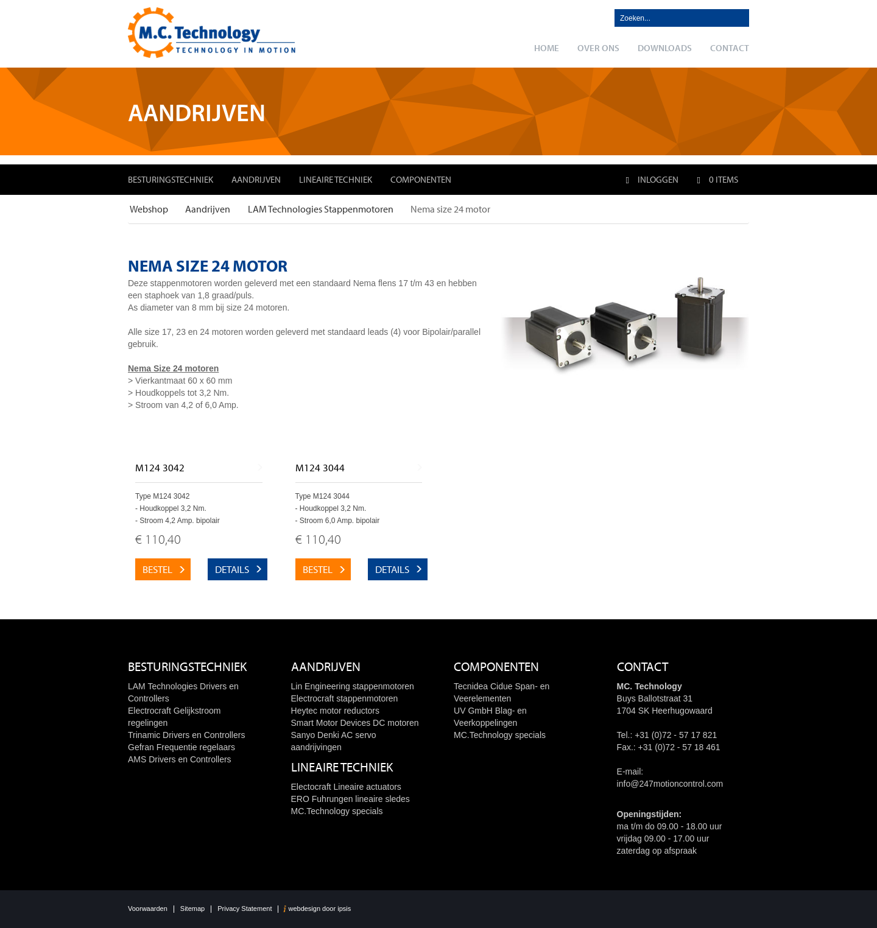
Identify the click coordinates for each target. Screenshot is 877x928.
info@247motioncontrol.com (670, 784)
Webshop (149, 209)
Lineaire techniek (335, 179)
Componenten (420, 179)
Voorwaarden (147, 908)
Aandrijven (256, 179)
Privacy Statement (244, 908)
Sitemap (192, 908)
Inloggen (651, 179)
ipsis (344, 908)
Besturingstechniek (170, 179)
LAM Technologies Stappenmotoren (320, 209)
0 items (717, 179)
